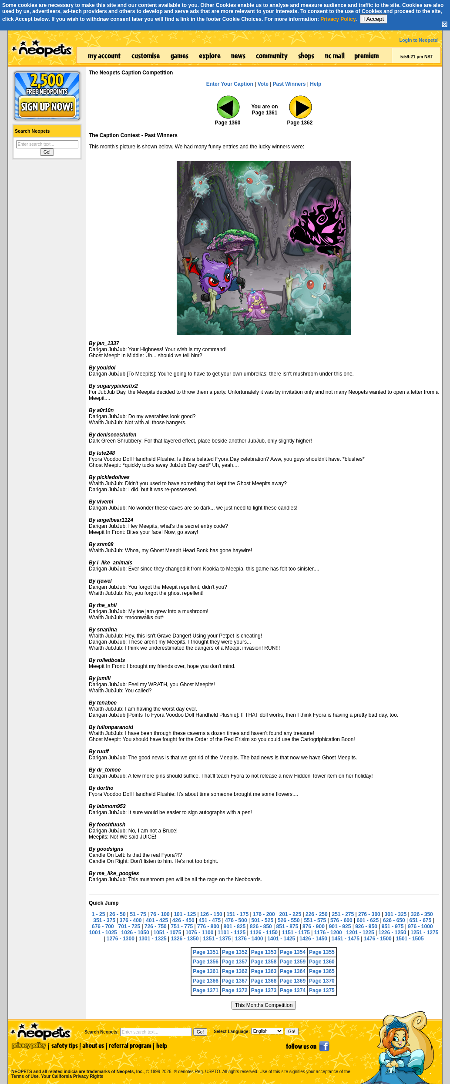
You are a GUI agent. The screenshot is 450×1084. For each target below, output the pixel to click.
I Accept (373, 19)
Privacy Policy (338, 19)
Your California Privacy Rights (72, 1076)
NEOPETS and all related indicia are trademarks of (76, 1062)
